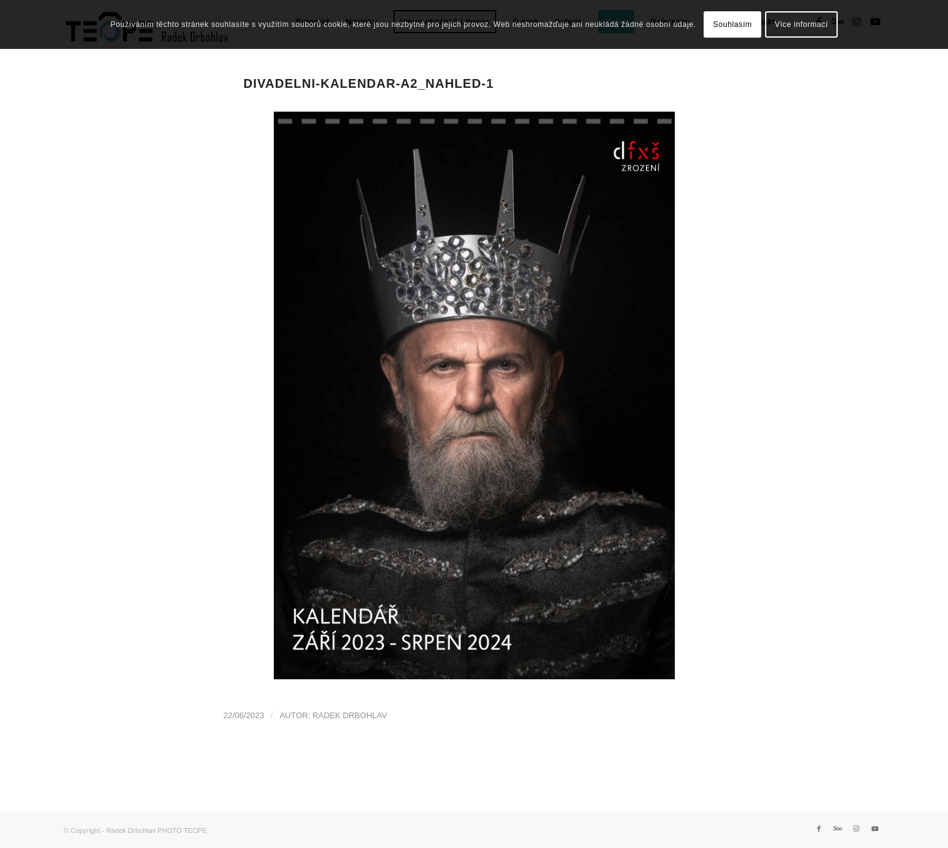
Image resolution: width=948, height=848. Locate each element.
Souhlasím (732, 24)
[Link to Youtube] (875, 828)
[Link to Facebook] (819, 828)
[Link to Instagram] (856, 828)
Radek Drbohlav (350, 715)
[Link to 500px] (837, 828)
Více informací (801, 24)
